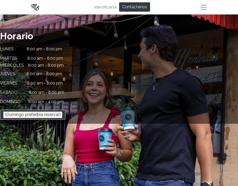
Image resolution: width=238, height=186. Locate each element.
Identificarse (105, 7)
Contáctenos (134, 6)
